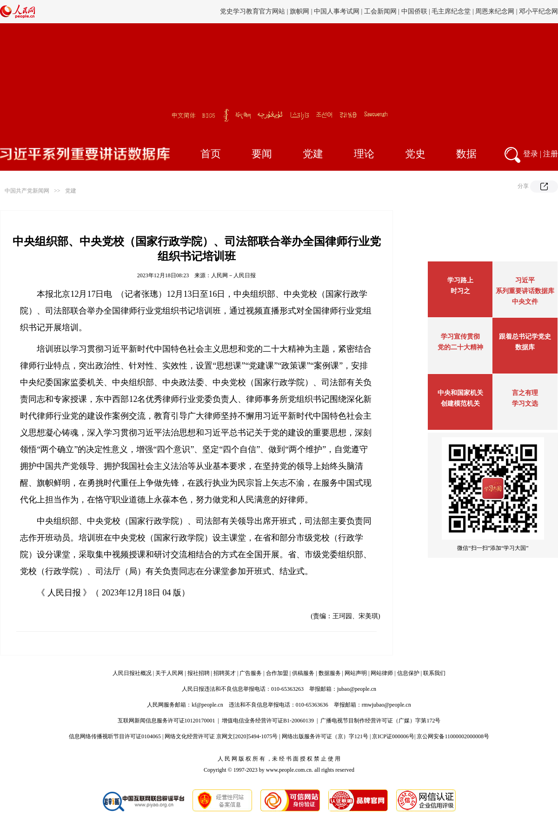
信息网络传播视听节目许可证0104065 (115, 736)
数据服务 (330, 673)
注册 (550, 154)
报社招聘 (198, 673)
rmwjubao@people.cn (386, 704)
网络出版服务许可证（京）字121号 (325, 736)
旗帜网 (299, 11)
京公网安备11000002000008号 (453, 736)
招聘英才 (224, 673)
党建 (313, 154)
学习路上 (460, 280)
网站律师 (382, 673)
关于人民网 (169, 673)
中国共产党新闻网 (27, 190)
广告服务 (250, 673)
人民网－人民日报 (233, 275)
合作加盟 (277, 673)
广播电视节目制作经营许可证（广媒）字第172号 (380, 720)
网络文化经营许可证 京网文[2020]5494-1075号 (221, 736)
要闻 (262, 154)
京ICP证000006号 (393, 736)
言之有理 (525, 392)
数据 (466, 154)
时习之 (460, 290)
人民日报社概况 (132, 673)
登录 (530, 154)
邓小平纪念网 (538, 11)
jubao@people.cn (356, 689)
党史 (415, 154)
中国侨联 (414, 11)
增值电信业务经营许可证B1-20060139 (268, 720)
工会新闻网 (380, 11)
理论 (364, 154)
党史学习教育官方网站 (253, 11)
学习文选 (525, 403)
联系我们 (434, 673)
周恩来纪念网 (494, 11)
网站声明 (356, 673)
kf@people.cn (207, 704)
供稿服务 (303, 673)
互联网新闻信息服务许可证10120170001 (166, 720)
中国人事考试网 (336, 11)
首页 (210, 154)
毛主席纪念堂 (451, 11)
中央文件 (525, 301)
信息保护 (408, 673)
